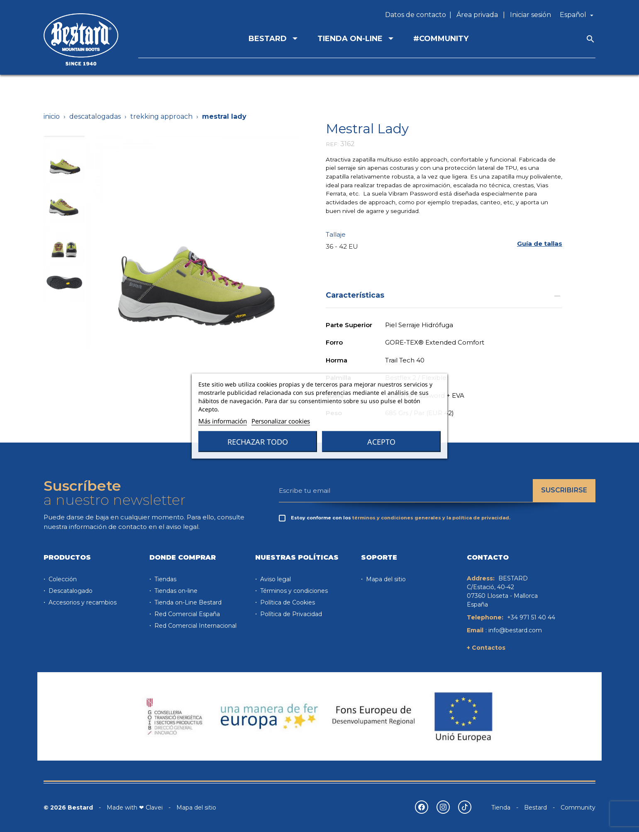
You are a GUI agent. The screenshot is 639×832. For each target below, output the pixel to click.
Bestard (535, 807)
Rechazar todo (257, 442)
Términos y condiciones (293, 591)
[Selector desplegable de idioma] (577, 15)
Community (578, 807)
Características (444, 295)
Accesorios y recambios (82, 602)
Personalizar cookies (280, 421)
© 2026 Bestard (68, 807)
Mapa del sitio (385, 579)
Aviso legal (275, 579)
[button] (539, 244)
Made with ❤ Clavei (135, 807)
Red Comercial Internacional (195, 625)
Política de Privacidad (290, 614)
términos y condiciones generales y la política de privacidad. (431, 518)
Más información (222, 421)
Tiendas (164, 579)
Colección (62, 579)
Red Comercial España (186, 614)
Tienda (500, 807)
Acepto (381, 442)
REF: (332, 144)
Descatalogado (70, 591)
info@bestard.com (515, 630)
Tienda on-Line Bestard (187, 602)
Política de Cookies (287, 602)
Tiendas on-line (175, 591)
